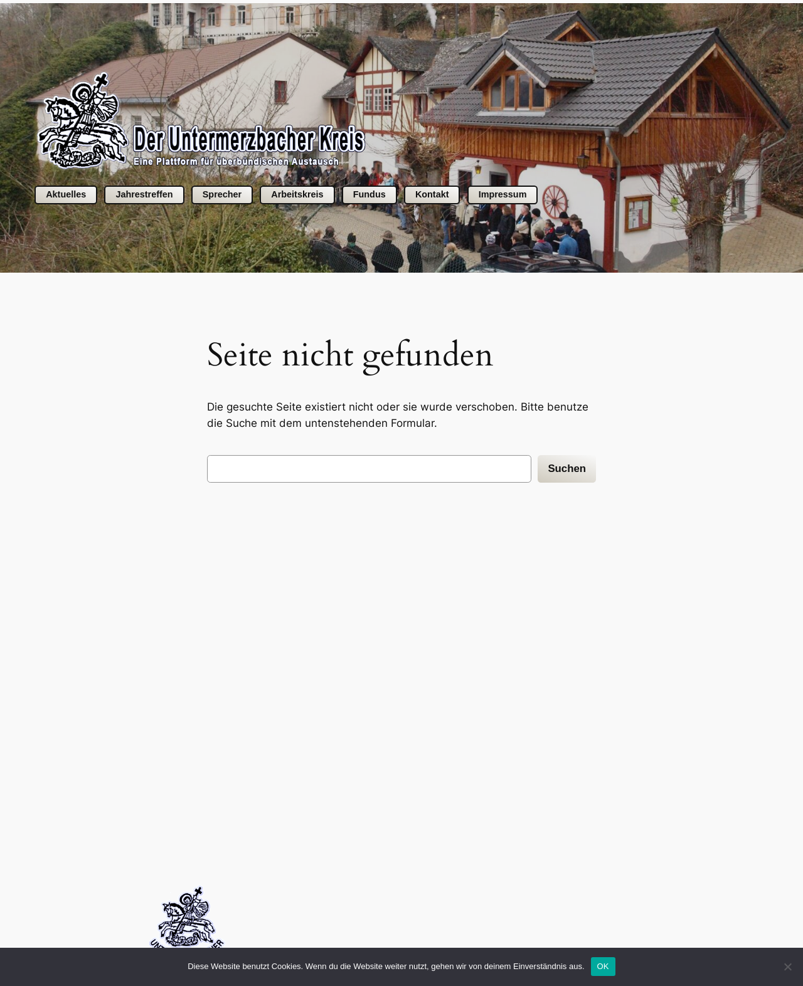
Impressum (503, 194)
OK (603, 966)
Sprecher (222, 194)
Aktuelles (66, 194)
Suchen (567, 469)
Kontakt (432, 194)
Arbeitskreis (297, 194)
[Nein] (787, 966)
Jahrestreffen (144, 194)
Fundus (369, 194)
